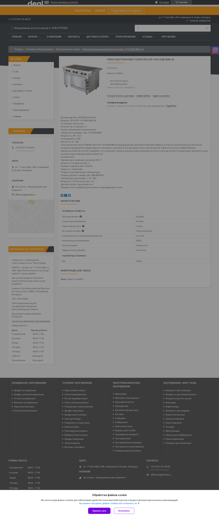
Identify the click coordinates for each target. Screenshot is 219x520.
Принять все (99, 511)
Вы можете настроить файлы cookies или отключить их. (108, 503)
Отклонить (124, 511)
